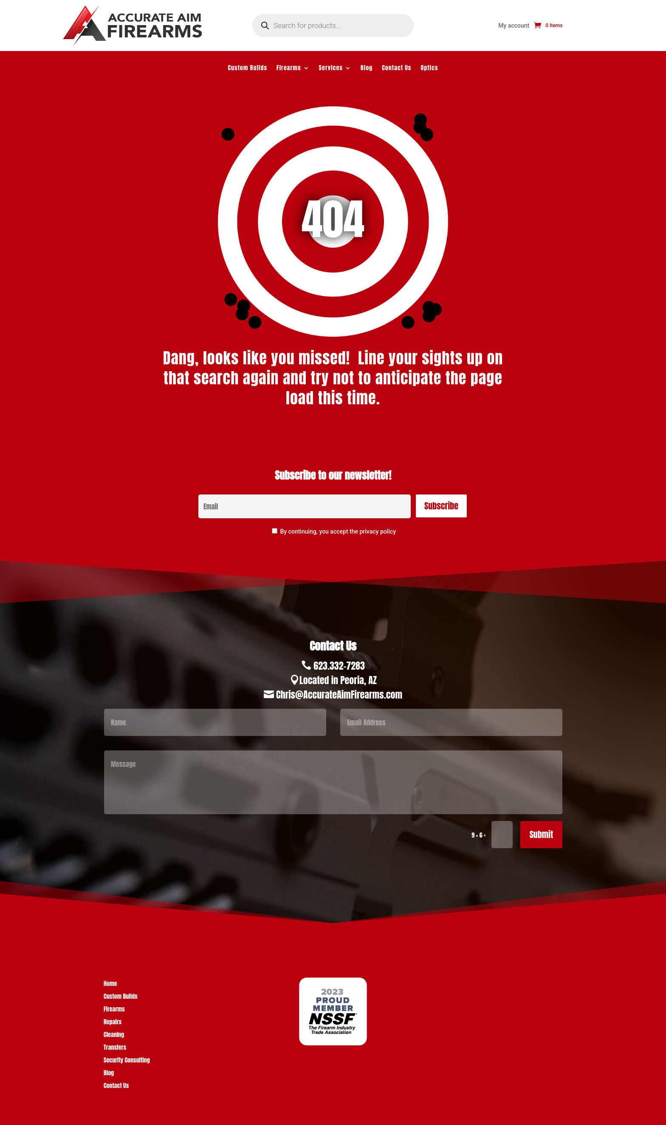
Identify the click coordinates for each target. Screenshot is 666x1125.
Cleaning (114, 1035)
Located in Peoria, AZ (338, 680)
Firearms (289, 68)
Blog (367, 68)
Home (110, 984)
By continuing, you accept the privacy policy (338, 531)
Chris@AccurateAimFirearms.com (339, 695)
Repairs (112, 1022)
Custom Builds (247, 68)
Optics (429, 68)
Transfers (115, 1048)
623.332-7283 (339, 666)
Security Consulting (127, 1061)
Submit (541, 834)
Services (331, 68)
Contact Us (396, 68)
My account (513, 26)
